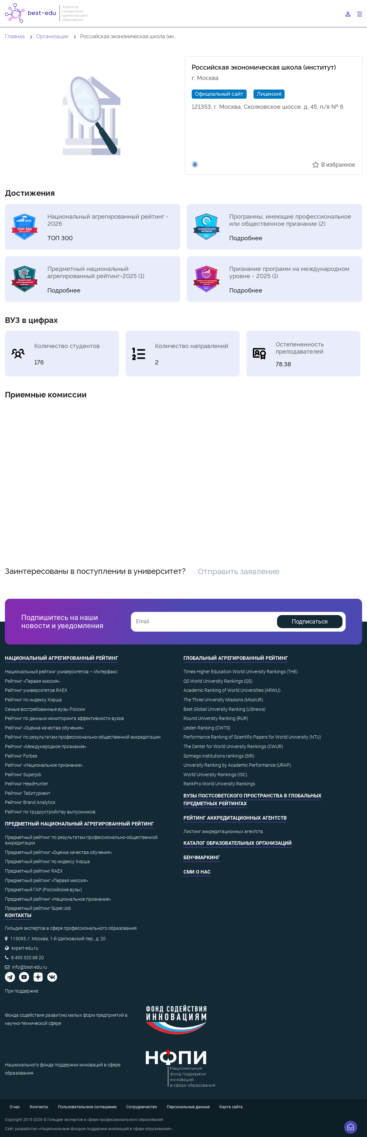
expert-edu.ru (24, 948)
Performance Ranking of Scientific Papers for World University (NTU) (252, 737)
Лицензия (269, 93)
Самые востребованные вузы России (45, 709)
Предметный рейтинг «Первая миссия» (46, 880)
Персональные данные (188, 1107)
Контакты (39, 1107)
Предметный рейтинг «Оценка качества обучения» (58, 852)
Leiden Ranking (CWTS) (207, 727)
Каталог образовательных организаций (238, 843)
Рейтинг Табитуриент (27, 793)
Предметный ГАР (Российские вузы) (43, 889)
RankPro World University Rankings (219, 783)
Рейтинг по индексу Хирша (33, 699)
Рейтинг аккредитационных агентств (235, 818)
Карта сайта (231, 1107)
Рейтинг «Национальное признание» (44, 765)
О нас (15, 1107)
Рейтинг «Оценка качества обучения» (44, 727)
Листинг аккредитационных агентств (223, 831)
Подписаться (310, 621)
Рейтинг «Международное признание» (45, 746)
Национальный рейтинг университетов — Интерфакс (61, 671)
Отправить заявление (238, 571)
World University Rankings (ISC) (215, 774)
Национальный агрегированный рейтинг (61, 658)
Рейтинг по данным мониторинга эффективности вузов (64, 718)
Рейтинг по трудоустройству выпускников (50, 811)
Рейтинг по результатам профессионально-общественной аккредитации (83, 737)
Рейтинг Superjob (23, 774)
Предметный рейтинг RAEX (34, 871)
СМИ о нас (197, 872)
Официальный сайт (219, 93)
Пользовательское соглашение (87, 1107)
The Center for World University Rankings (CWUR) (233, 746)
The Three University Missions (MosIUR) (223, 699)
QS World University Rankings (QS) (218, 681)
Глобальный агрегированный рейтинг (236, 658)
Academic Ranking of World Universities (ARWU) (232, 690)
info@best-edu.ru (29, 967)
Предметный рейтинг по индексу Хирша (47, 861)
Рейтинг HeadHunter (26, 783)
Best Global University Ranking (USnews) (225, 709)
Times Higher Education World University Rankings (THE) (241, 671)
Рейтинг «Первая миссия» (32, 681)
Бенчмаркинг (202, 858)
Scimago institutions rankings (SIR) (219, 756)
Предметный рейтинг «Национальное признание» (58, 899)
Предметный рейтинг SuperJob (38, 908)
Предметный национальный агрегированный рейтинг (79, 824)
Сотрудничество (141, 1107)
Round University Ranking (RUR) (216, 718)
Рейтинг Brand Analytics (30, 802)
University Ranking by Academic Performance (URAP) (237, 765)
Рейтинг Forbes (21, 756)
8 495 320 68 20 (27, 957)
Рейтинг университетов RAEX (36, 690)
